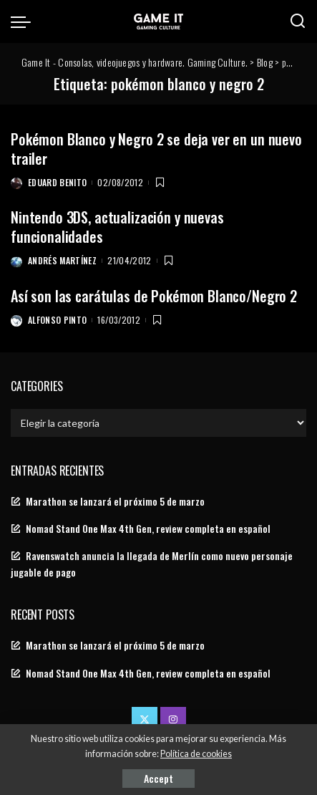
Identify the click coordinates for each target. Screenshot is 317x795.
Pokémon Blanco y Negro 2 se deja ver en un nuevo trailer (156, 148)
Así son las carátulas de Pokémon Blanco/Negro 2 (154, 296)
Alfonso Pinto (57, 320)
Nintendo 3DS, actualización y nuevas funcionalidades (117, 226)
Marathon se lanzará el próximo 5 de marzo (115, 501)
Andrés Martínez (62, 260)
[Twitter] (144, 720)
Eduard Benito (57, 182)
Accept (158, 778)
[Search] (297, 21)
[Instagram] (173, 720)
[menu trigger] (24, 21)
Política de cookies (196, 753)
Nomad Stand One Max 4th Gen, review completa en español (148, 528)
